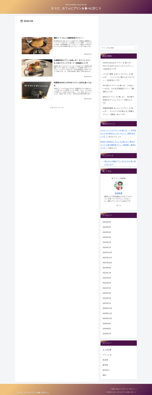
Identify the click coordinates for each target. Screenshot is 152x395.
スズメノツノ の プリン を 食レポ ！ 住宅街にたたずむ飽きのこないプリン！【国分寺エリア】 (118, 133)
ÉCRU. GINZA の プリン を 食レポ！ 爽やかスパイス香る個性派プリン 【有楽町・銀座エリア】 (118, 145)
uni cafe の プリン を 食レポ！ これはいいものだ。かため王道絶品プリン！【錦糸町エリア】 (118, 88)
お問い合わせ (115, 389)
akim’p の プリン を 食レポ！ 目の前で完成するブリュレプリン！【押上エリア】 (118, 100)
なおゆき (119, 193)
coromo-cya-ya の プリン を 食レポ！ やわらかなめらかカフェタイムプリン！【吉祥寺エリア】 (118, 66)
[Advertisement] (56, 28)
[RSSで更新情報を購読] (120, 205)
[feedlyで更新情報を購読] (117, 205)
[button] (134, 48)
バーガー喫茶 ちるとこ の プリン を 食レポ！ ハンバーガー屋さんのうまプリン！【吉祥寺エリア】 (119, 77)
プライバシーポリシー (128, 389)
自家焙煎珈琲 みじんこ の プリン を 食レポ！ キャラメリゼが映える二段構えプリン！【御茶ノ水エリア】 (118, 111)
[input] (119, 48)
